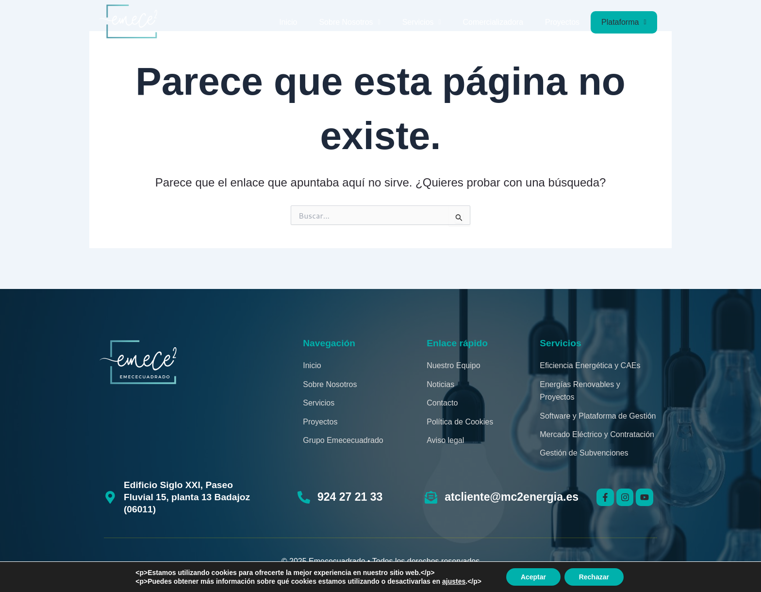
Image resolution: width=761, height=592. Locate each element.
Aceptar (533, 577)
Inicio (288, 22)
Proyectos (562, 22)
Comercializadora (493, 22)
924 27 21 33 (349, 497)
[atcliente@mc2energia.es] (431, 497)
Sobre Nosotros (349, 22)
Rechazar (594, 577)
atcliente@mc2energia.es (512, 497)
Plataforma (623, 22)
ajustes (453, 581)
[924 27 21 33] (304, 497)
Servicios (421, 22)
